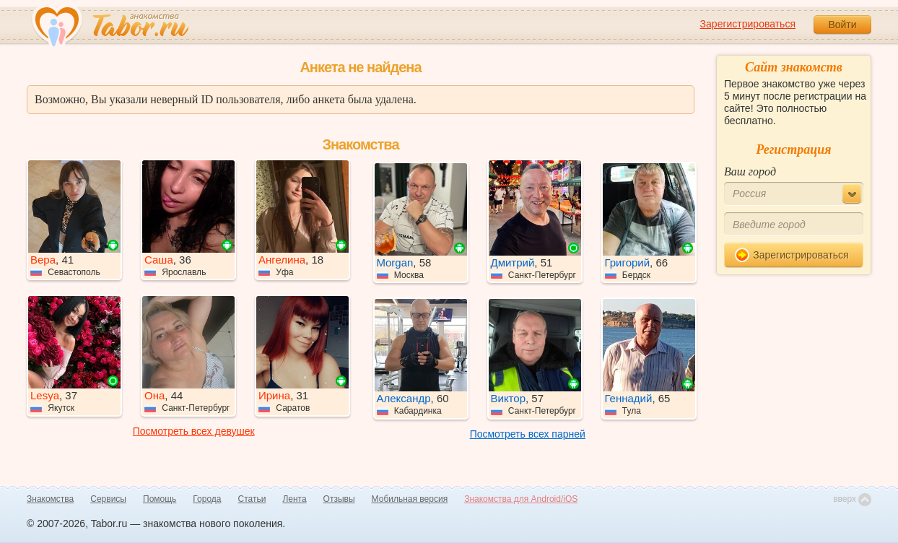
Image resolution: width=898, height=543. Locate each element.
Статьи (252, 499)
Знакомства (50, 499)
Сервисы (108, 499)
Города (207, 499)
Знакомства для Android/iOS (520, 499)
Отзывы (339, 499)
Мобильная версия (410, 499)
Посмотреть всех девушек (194, 431)
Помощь (159, 499)
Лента (294, 499)
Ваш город (750, 171)
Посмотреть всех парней (527, 434)
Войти (842, 24)
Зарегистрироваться (747, 24)
